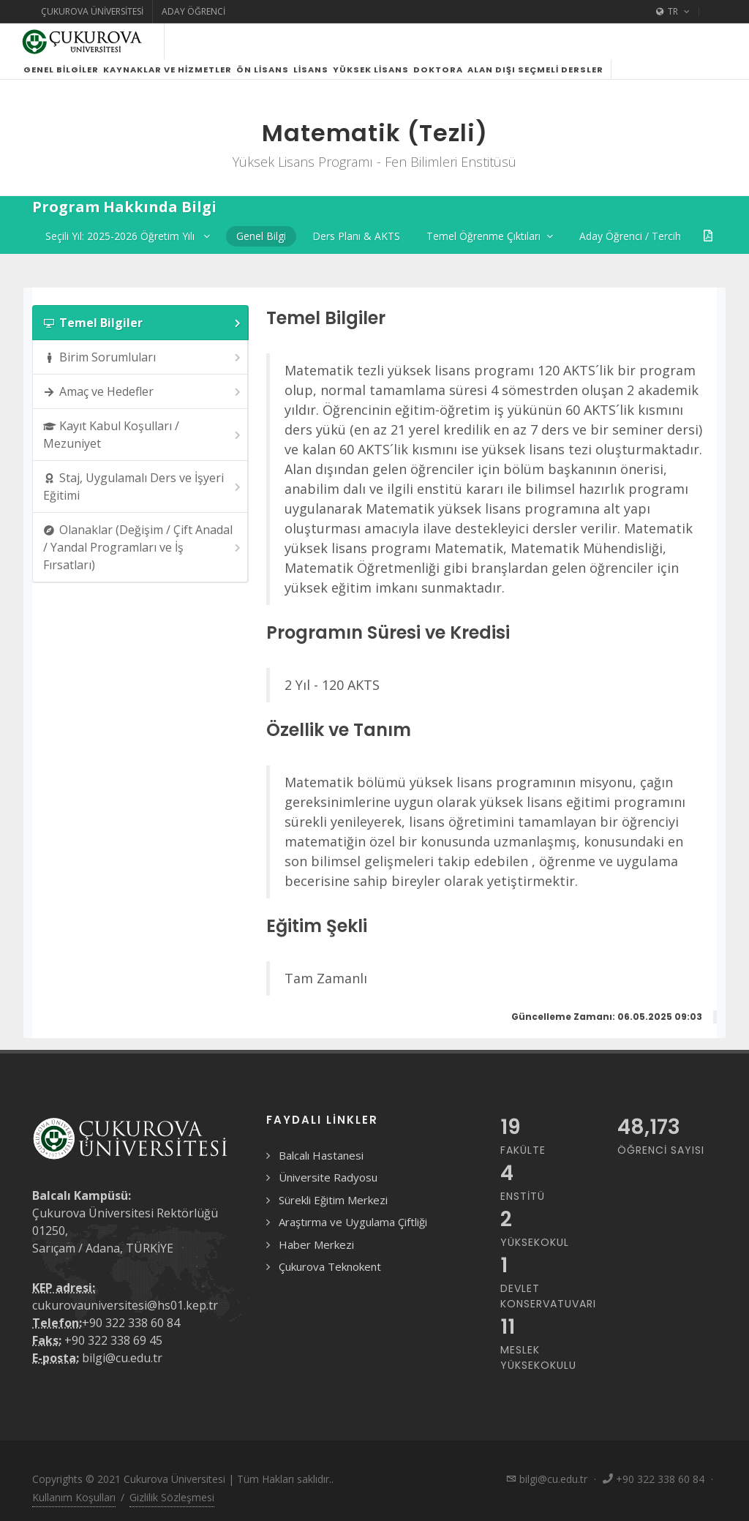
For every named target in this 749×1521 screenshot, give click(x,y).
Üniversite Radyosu (328, 1177)
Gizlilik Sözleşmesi (171, 1497)
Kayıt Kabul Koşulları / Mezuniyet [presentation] (143, 434)
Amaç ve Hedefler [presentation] (143, 391)
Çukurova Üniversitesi (92, 11)
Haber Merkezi (316, 1244)
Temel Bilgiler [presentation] (143, 323)
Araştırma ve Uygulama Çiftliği (353, 1221)
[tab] (140, 322)
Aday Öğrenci (193, 11)
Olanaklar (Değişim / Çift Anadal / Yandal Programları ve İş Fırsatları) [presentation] (143, 547)
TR (673, 11)
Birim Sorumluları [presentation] (143, 357)
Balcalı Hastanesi (321, 1155)
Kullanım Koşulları (74, 1497)
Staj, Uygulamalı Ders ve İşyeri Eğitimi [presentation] (143, 486)
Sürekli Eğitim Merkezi (333, 1200)
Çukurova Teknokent (330, 1266)
